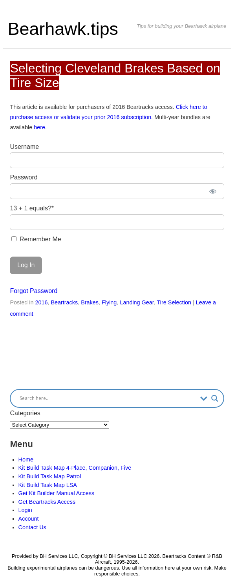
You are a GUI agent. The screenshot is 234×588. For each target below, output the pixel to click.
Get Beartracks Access (47, 502)
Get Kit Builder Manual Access (56, 493)
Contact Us (32, 527)
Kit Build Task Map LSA (47, 485)
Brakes (90, 302)
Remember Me (36, 239)
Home (25, 459)
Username (24, 146)
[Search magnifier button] (214, 398)
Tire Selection (174, 302)
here (39, 127)
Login (25, 510)
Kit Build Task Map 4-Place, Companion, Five (75, 468)
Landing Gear (137, 302)
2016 (41, 302)
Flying (109, 302)
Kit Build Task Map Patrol (49, 476)
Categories (25, 413)
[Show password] (212, 191)
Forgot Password (33, 291)
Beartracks (64, 302)
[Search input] (108, 398)
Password (23, 177)
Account (28, 519)
